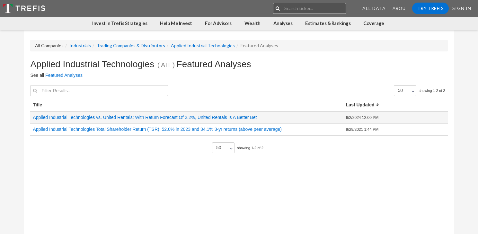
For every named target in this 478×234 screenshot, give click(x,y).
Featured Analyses (64, 75)
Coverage (373, 23)
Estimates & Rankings (327, 23)
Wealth (252, 23)
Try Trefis (430, 8)
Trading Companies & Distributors (131, 45)
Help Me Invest (176, 23)
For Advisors (218, 23)
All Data (374, 8)
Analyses (282, 23)
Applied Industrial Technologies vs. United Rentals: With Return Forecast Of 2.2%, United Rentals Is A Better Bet (145, 117)
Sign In (461, 8)
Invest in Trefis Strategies (119, 23)
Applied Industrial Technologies (203, 45)
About (401, 8)
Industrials (80, 45)
